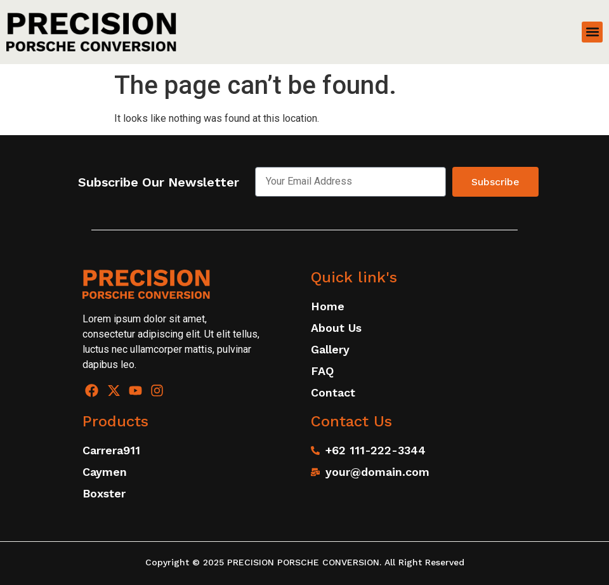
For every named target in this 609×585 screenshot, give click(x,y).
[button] (592, 32)
